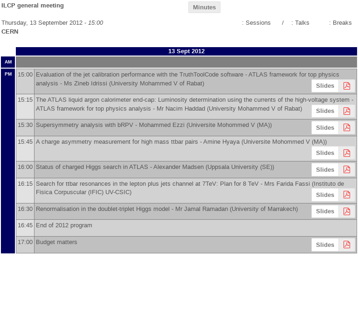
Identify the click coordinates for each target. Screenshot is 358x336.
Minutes (204, 7)
